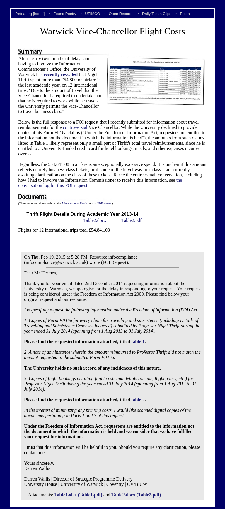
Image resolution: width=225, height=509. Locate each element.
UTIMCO (92, 13)
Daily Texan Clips (156, 13)
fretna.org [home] (30, 13)
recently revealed (61, 74)
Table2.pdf (132, 220)
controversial (75, 127)
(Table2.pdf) (149, 494)
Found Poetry (64, 13)
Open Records (121, 13)
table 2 (138, 399)
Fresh (185, 13)
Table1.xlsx (65, 494)
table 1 (138, 341)
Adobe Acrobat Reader (75, 203)
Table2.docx (94, 220)
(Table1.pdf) (90, 494)
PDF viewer (104, 203)
